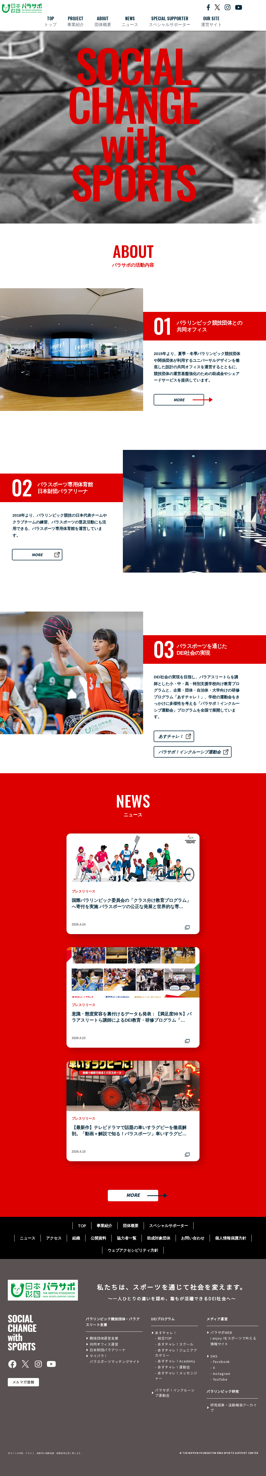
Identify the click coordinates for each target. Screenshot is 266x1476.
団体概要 (130, 1225)
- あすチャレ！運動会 (172, 1367)
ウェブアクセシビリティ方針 (133, 1250)
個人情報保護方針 (230, 1238)
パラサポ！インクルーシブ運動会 (189, 752)
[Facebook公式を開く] (208, 7)
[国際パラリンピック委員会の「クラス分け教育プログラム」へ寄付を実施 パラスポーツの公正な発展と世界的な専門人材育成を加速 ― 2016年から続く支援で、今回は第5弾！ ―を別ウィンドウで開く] (133, 884)
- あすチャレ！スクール (174, 1344)
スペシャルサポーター (168, 1225)
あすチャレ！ (170, 736)
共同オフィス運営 (104, 1344)
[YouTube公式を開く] (238, 7)
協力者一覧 (126, 1238)
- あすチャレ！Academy (175, 1361)
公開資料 (98, 1238)
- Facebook (220, 1361)
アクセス (54, 1238)
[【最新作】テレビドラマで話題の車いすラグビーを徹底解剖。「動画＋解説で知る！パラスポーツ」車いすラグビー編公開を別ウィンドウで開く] (133, 1111)
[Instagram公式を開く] (227, 7)
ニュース (27, 1238)
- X (212, 1367)
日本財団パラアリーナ (108, 1349)
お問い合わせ (192, 1238)
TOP (82, 1225)
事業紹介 (104, 1225)
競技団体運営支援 (104, 1338)
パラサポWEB (221, 1332)
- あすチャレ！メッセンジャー (176, 1375)
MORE (179, 399)
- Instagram (220, 1373)
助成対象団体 (158, 1238)
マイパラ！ (99, 1355)
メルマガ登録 (23, 1382)
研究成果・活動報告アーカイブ (233, 1407)
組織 (76, 1238)
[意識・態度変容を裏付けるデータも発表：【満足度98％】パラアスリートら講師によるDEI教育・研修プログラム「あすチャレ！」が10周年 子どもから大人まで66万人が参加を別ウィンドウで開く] (133, 997)
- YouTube (219, 1379)
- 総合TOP (163, 1338)
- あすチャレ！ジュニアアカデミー (176, 1353)
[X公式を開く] (217, 7)
